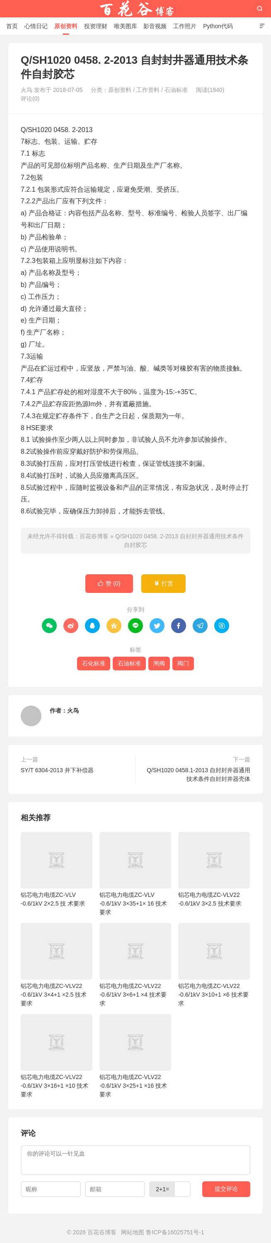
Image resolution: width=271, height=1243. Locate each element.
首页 (12, 26)
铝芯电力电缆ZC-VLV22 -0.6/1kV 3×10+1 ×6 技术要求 (214, 965)
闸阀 (159, 663)
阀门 (183, 663)
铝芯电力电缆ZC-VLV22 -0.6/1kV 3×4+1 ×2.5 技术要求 (56, 965)
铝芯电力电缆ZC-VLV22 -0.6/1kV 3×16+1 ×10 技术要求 (56, 1056)
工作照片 (184, 26)
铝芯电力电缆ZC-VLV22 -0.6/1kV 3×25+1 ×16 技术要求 (135, 1056)
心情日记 (36, 26)
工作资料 (148, 90)
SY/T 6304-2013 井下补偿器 (57, 770)
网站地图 (132, 1232)
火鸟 (73, 710)
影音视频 (155, 26)
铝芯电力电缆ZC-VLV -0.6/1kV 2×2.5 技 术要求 (56, 869)
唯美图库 (125, 26)
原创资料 (65, 26)
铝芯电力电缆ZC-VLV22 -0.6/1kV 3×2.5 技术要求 (214, 869)
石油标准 (176, 90)
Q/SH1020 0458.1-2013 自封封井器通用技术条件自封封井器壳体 (198, 774)
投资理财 (95, 26)
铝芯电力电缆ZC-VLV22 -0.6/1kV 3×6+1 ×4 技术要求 (135, 965)
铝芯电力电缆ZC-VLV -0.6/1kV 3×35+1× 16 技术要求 (135, 873)
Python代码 (218, 26)
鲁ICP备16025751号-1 (175, 1232)
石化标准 (93, 663)
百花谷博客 (135, 8)
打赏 (163, 583)
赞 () (109, 583)
